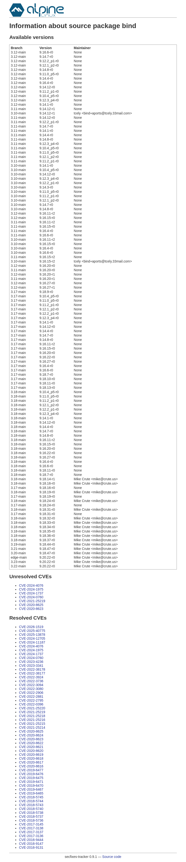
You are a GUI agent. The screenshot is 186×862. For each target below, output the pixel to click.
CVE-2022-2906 (31, 693)
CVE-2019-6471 (31, 782)
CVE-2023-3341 (31, 665)
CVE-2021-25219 (32, 601)
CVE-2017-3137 (31, 832)
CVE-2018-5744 (31, 801)
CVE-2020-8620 (31, 751)
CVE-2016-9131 (31, 847)
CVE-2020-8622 (31, 743)
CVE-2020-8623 (31, 609)
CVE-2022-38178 (32, 669)
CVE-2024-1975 (31, 589)
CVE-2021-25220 (32, 708)
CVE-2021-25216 (32, 720)
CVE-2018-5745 (31, 797)
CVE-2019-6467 (31, 789)
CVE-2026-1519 (31, 627)
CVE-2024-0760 (31, 597)
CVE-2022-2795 (31, 700)
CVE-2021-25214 (32, 727)
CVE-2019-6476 (31, 774)
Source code (111, 857)
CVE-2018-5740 (31, 809)
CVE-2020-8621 (31, 747)
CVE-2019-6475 (31, 778)
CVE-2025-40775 (32, 631)
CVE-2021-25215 (32, 724)
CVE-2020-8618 (31, 758)
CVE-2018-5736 (31, 820)
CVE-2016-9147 (31, 844)
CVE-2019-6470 (31, 785)
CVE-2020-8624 (31, 735)
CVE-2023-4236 (31, 662)
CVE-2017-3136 (31, 836)
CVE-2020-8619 (31, 755)
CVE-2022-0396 (31, 704)
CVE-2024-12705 (32, 638)
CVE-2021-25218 (32, 716)
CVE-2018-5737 (31, 816)
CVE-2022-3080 (31, 689)
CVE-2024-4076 (31, 585)
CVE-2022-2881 (31, 696)
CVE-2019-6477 (31, 770)
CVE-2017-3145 (31, 824)
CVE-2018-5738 (31, 813)
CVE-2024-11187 (32, 642)
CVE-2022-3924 (31, 677)
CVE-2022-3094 (31, 685)
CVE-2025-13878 (32, 635)
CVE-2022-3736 (31, 681)
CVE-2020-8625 (31, 605)
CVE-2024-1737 (31, 593)
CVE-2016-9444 (31, 840)
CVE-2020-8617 (31, 762)
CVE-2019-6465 (31, 793)
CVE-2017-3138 (31, 828)
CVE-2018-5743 (31, 805)
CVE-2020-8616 (31, 766)
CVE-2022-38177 (32, 673)
